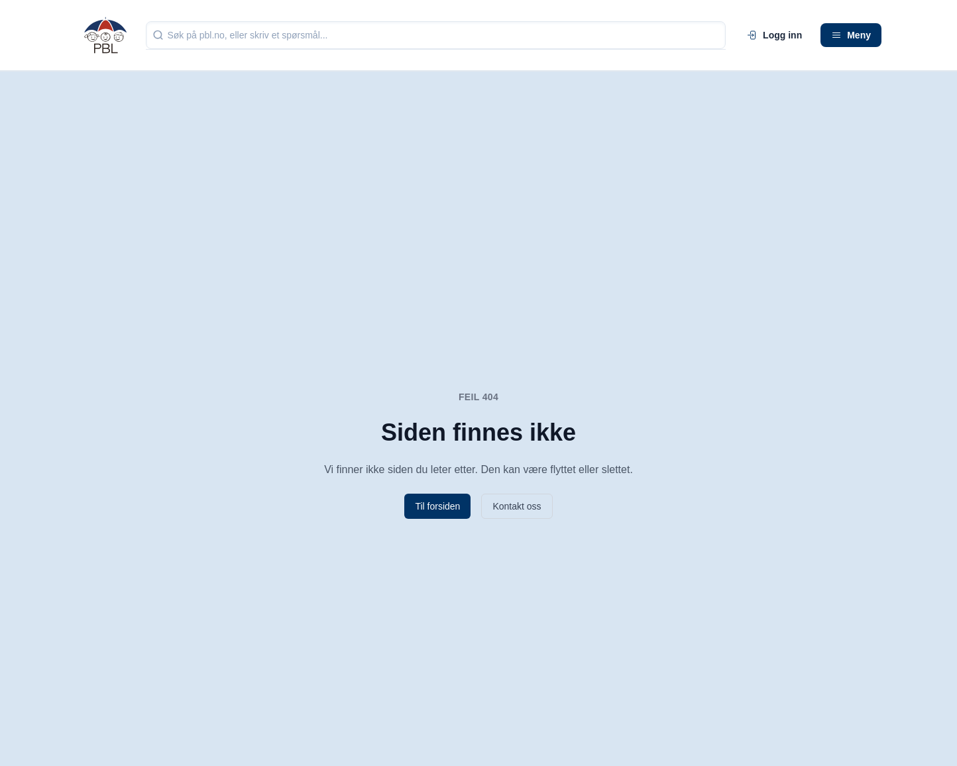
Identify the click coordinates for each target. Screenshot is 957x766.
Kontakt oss (516, 506)
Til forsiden (437, 506)
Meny (851, 35)
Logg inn (774, 35)
